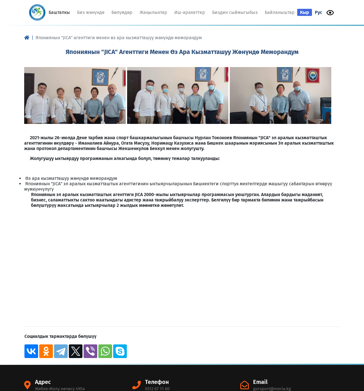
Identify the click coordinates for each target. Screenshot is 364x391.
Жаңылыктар (153, 12)
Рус (318, 12)
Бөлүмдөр (122, 12)
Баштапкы (60, 12)
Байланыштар (280, 12)
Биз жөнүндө (90, 12)
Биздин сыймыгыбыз (235, 12)
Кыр (304, 12)
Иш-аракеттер (189, 12)
